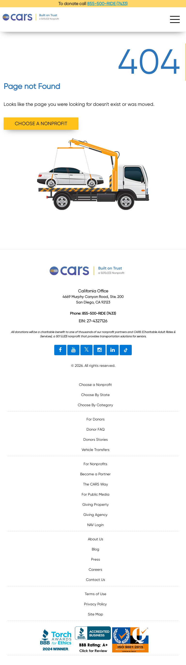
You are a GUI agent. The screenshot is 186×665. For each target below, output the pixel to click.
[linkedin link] (113, 350)
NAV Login (95, 525)
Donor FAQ (95, 429)
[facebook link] (60, 350)
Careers (95, 569)
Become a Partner (95, 474)
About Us (95, 539)
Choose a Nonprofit (95, 385)
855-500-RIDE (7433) (107, 3)
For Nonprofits (95, 464)
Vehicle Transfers (95, 450)
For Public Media (95, 494)
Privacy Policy (95, 604)
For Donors (95, 419)
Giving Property (95, 504)
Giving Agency (95, 515)
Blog (95, 549)
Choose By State (95, 395)
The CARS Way (95, 484)
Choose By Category (95, 405)
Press (95, 559)
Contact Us (95, 580)
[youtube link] (73, 350)
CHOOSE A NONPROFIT (41, 123)
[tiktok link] (126, 350)
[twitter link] (86, 350)
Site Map (95, 614)
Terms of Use (95, 594)
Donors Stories (95, 439)
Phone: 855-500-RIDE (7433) (93, 313)
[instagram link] (99, 350)
